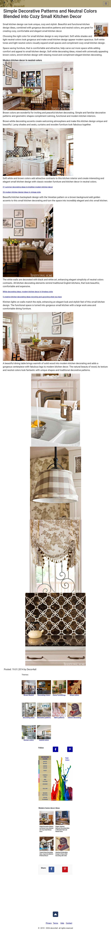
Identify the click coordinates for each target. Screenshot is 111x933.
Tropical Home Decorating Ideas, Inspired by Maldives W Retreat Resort (46, 852)
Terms (55, 923)
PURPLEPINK (45, 776)
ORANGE (45, 784)
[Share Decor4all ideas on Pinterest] (65, 869)
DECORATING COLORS (45, 758)
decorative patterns (44, 717)
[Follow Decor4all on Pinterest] (70, 749)
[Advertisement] (55, 891)
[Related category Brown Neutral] (29, 687)
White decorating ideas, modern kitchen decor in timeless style (28, 292)
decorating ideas (29, 717)
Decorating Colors (44, 695)
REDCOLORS (45, 780)
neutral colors (44, 740)
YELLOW (45, 788)
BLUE (45, 770)
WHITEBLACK (45, 762)
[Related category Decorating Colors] (44, 687)
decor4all (14, 2)
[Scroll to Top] (55, 914)
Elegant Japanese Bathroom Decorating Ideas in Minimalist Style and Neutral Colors (62, 826)
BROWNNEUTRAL (45, 794)
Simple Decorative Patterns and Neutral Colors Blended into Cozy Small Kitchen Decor (46, 826)
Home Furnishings (59, 695)
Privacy (49, 923)
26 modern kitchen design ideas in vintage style (22, 192)
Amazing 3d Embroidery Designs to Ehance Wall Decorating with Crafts (62, 852)
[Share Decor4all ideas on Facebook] (51, 869)
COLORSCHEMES (45, 798)
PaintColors (67, 759)
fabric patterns (59, 717)
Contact (69, 923)
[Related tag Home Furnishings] (74, 687)
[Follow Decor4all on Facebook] (55, 749)
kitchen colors (29, 740)
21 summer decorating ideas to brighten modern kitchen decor (28, 187)
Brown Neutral (29, 695)
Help (62, 923)
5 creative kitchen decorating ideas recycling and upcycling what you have (32, 297)
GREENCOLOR (45, 767)
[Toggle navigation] (106, 3)
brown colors (74, 695)
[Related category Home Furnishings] (59, 687)
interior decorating (74, 717)
